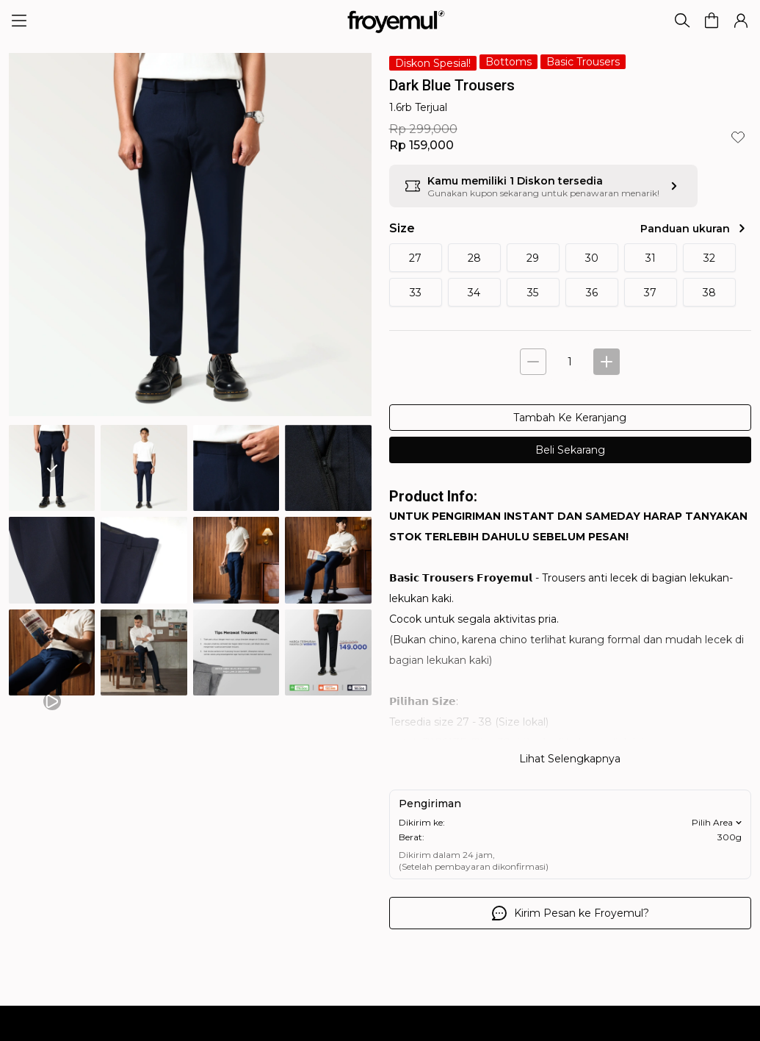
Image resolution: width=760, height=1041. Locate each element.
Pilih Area (718, 823)
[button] (711, 20)
